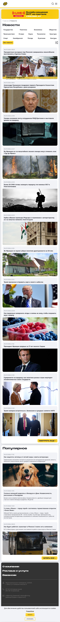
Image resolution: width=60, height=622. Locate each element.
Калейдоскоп (18, 38)
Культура (53, 34)
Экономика (38, 30)
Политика (23, 30)
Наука (30, 34)
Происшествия (9, 34)
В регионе (41, 38)
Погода (30, 38)
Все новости (8, 42)
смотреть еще (47, 441)
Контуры (53, 38)
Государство (8, 30)
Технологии (41, 34)
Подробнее (30, 611)
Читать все (49, 558)
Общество (53, 30)
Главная (6, 21)
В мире (21, 34)
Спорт (5, 38)
